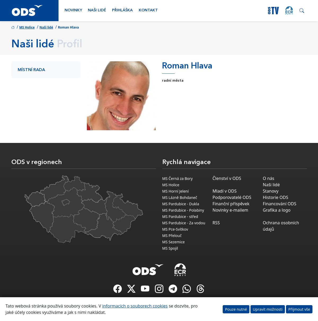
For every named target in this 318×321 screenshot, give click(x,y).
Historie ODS (275, 197)
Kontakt (148, 10)
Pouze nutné (236, 309)
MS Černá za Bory (177, 178)
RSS (216, 223)
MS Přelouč (172, 235)
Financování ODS (279, 204)
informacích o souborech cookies (135, 306)
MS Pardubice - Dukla (180, 203)
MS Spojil (170, 248)
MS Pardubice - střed (180, 216)
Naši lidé (97, 10)
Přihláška (122, 10)
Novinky (73, 10)
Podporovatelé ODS (232, 197)
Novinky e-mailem (230, 210)
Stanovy (271, 191)
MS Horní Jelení (175, 191)
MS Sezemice (173, 241)
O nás (268, 178)
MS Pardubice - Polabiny (183, 210)
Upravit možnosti (268, 309)
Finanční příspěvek (231, 204)
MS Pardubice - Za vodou (183, 222)
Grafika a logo (277, 210)
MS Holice (27, 27)
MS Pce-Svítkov (175, 229)
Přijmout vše (299, 309)
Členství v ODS (227, 178)
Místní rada (31, 70)
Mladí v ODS (225, 191)
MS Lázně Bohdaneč (179, 197)
